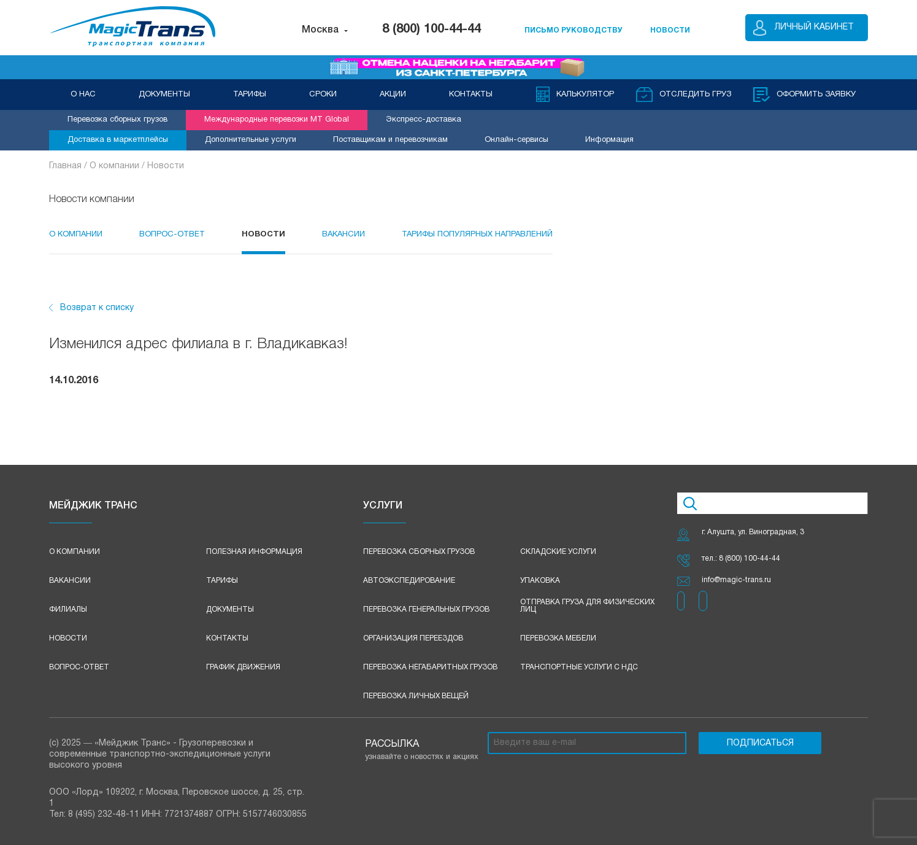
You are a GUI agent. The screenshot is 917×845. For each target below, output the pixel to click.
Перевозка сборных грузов (117, 119)
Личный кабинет (814, 27)
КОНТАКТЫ (471, 94)
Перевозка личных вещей (416, 696)
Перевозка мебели (558, 638)
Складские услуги (558, 551)
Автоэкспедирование (409, 580)
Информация (609, 140)
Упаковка (540, 580)
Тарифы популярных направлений (477, 234)
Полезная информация (254, 551)
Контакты (227, 638)
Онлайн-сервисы (516, 140)
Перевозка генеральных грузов (426, 609)
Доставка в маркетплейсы (117, 140)
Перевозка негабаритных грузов (430, 667)
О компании (75, 234)
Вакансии (343, 234)
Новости (165, 166)
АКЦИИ (393, 94)
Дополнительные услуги (250, 140)
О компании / (118, 166)
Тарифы (222, 580)
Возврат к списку (97, 308)
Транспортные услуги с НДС (579, 667)
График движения (243, 667)
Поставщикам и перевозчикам (390, 140)
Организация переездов (413, 638)
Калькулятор (585, 94)
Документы (230, 609)
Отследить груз (695, 94)
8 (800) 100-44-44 (431, 29)
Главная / (69, 166)
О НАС (83, 94)
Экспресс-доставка (423, 119)
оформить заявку (816, 94)
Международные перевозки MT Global (276, 119)
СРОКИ (323, 94)
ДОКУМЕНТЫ (164, 94)
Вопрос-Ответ (172, 234)
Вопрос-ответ (79, 667)
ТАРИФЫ (249, 94)
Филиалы (68, 609)
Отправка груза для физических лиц (587, 606)
